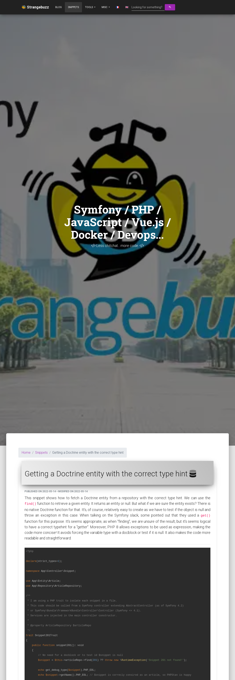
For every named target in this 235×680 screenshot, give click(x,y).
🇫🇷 (117, 7)
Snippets (73, 7)
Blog (58, 7)
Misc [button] (105, 7)
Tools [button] (89, 7)
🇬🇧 (126, 7)
